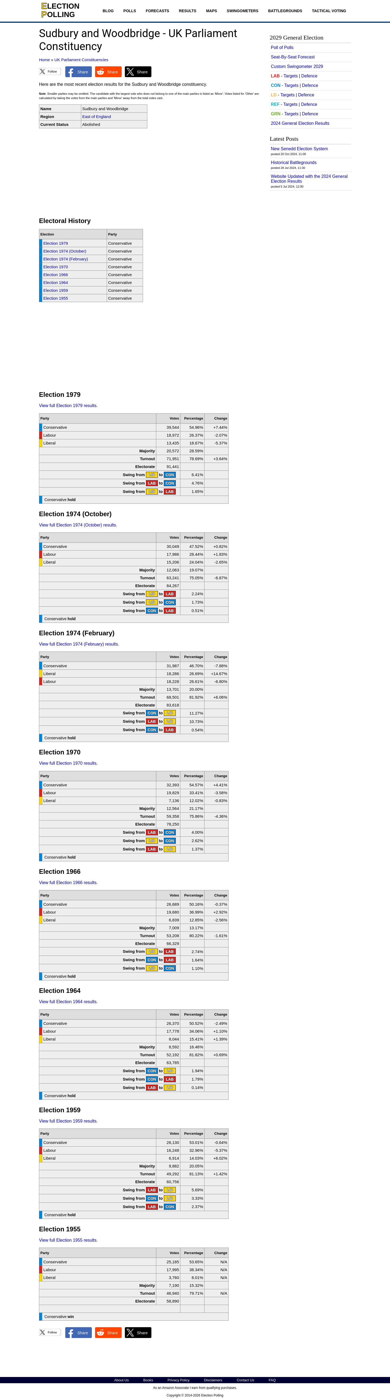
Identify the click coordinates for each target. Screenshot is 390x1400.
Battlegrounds (285, 11)
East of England (96, 116)
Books (148, 1380)
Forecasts (157, 11)
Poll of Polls (282, 47)
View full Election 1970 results (67, 763)
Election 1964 (55, 282)
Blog (108, 11)
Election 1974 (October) (64, 251)
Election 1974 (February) (65, 259)
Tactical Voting (329, 11)
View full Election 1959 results (67, 1121)
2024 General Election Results (300, 123)
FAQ (272, 1380)
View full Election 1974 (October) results (77, 525)
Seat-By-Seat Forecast (293, 57)
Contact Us (245, 1380)
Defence (309, 76)
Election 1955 (55, 298)
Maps (211, 11)
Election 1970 (55, 266)
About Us (121, 1380)
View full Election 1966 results (67, 882)
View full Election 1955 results (67, 1240)
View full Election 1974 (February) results (78, 644)
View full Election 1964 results (67, 1001)
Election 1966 (55, 274)
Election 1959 (55, 290)
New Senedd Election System (299, 148)
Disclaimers (213, 1380)
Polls (129, 11)
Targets (291, 76)
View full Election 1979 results (67, 405)
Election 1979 (55, 243)
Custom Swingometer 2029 (297, 66)
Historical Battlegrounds (294, 162)
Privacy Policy (179, 1380)
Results (187, 11)
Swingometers (242, 11)
